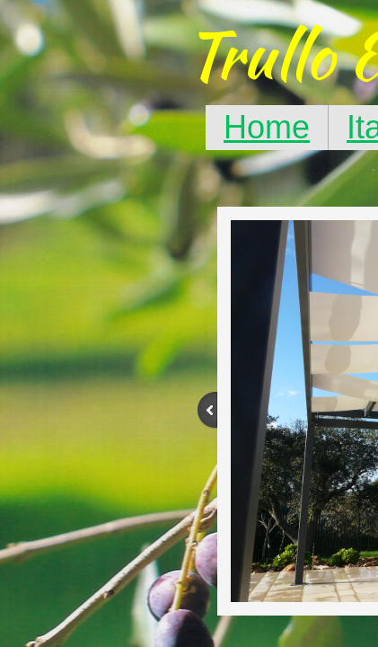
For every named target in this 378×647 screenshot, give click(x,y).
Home (267, 127)
